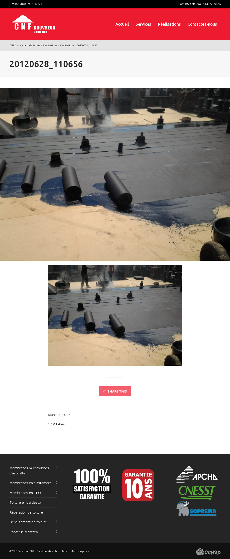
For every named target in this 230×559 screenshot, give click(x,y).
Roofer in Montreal (23, 532)
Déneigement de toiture (28, 522)
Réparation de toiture (26, 512)
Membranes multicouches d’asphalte (29, 470)
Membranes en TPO (25, 492)
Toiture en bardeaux (25, 502)
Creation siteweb (46, 551)
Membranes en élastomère (30, 482)
